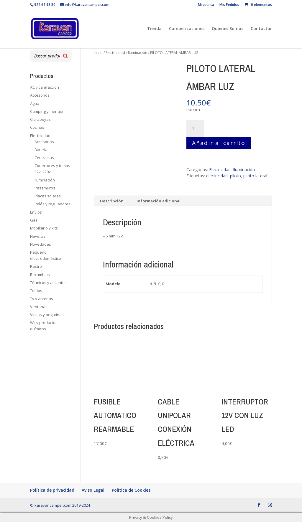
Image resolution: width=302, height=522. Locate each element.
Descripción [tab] (112, 201)
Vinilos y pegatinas (47, 314)
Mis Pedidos (229, 5)
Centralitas (44, 157)
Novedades (40, 244)
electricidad (217, 176)
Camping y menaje (46, 111)
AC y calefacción (44, 87)
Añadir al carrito (218, 143)
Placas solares (48, 196)
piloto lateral (255, 176)
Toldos (36, 290)
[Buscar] (65, 56)
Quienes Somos (227, 29)
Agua (34, 103)
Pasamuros (45, 188)
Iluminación (137, 52)
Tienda (154, 29)
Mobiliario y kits (44, 228)
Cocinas (37, 127)
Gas (33, 220)
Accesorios (40, 95)
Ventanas (38, 306)
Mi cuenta (206, 5)
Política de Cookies (131, 490)
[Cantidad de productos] (195, 128)
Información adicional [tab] (158, 201)
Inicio (98, 52)
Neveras (37, 236)
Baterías (42, 149)
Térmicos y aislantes (48, 282)
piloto (235, 176)
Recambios (40, 274)
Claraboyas (40, 119)
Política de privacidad (52, 490)
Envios (36, 212)
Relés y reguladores (52, 204)
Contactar (261, 29)
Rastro (36, 266)
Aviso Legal (93, 490)
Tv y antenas (41, 298)
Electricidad (115, 52)
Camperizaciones (186, 29)
